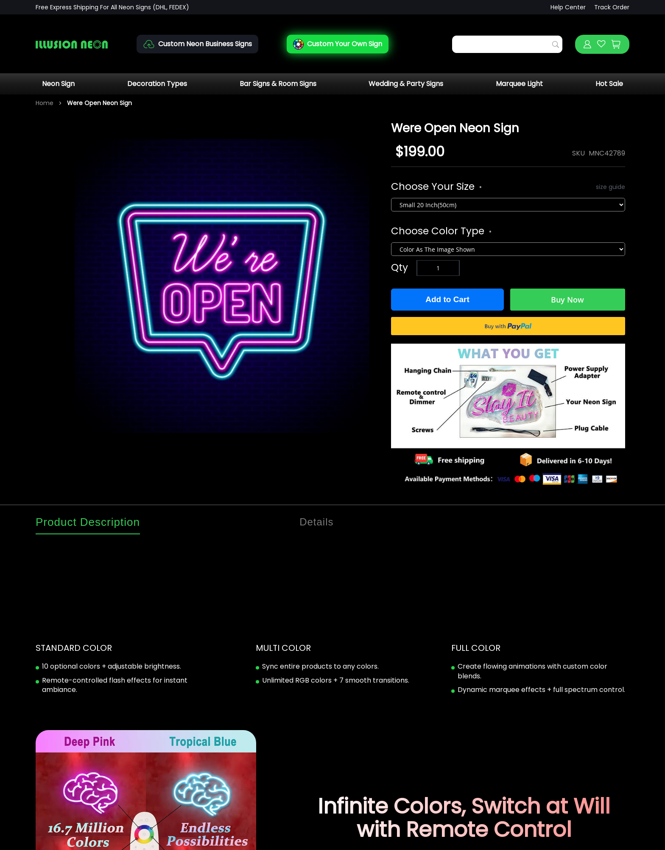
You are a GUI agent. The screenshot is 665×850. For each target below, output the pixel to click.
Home (44, 103)
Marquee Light (519, 84)
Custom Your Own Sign (344, 44)
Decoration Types (157, 84)
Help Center (568, 7)
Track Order (611, 7)
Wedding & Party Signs (406, 84)
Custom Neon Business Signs (205, 44)
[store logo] (72, 44)
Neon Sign (58, 84)
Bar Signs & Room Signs (278, 84)
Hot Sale (609, 84)
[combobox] (507, 44)
